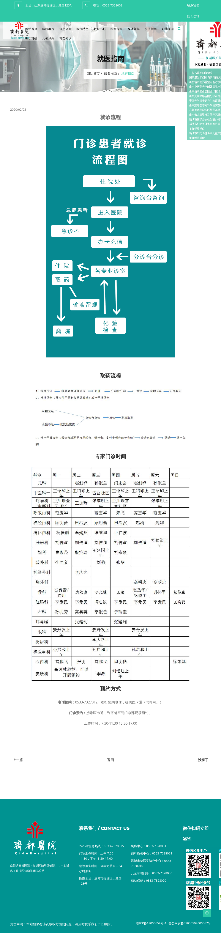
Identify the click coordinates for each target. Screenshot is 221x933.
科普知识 (65, 38)
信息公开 (65, 29)
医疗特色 (82, 29)
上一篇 (18, 759)
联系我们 (193, 5)
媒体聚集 (134, 29)
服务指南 (151, 29)
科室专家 (116, 29)
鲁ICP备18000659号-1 (151, 923)
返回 (110, 759)
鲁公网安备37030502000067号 (190, 923)
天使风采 (48, 38)
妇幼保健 (168, 29)
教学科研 (31, 38)
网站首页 (31, 29)
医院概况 (48, 29)
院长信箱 (193, 16)
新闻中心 (99, 29)
